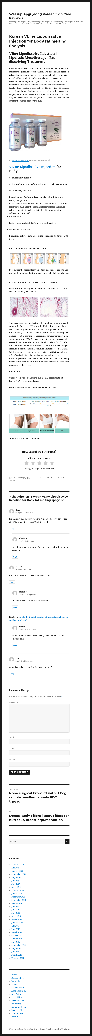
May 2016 (15, 942)
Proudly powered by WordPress (57, 1029)
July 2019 (15, 881)
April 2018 (16, 916)
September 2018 (18, 900)
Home (14, 975)
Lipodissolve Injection (39, 478)
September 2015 (18, 945)
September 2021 (18, 874)
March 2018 (16, 919)
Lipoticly (15, 981)
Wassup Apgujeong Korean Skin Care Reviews (26, 1029)
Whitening (16, 1004)
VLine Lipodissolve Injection (32, 167)
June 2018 (15, 910)
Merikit (15, 1016)
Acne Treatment (18, 991)
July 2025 (15, 868)
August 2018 (16, 903)
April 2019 (16, 887)
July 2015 (15, 952)
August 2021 (16, 877)
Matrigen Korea (18, 1010)
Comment (13, 702)
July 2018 (15, 906)
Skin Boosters (17, 987)
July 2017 (15, 926)
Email (12, 748)
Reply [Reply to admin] (15, 557)
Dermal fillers (17, 978)
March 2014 (16, 955)
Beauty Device (17, 1000)
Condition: (14, 178)
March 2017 (16, 932)
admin (15, 478)
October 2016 (17, 935)
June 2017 (15, 929)
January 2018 (17, 922)
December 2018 (18, 897)
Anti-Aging (16, 994)
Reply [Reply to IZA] (12, 674)
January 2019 (17, 893)
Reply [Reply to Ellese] (12, 582)
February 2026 (17, 864)
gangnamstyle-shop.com (20, 160)
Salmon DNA (17, 1013)
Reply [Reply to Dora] (12, 528)
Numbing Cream (18, 1007)
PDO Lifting (16, 997)
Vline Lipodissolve (53, 478)
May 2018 (15, 913)
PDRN (14, 984)
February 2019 (17, 890)
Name (12, 737)
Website (13, 759)
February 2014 (17, 958)
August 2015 (16, 948)
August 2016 (16, 939)
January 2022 (17, 871)
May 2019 (15, 884)
